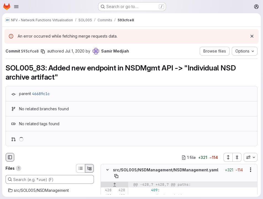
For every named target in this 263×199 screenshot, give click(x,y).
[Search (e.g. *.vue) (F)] (50, 179)
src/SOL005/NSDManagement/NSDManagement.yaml (165, 169)
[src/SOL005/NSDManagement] (49, 190)
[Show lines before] (114, 184)
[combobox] (250, 157)
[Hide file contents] (107, 170)
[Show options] (250, 170)
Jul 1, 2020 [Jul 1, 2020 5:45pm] (75, 51)
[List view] (80, 168)
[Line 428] (107, 190)
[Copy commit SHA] (43, 51)
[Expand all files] (227, 157)
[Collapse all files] (237, 157)
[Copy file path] (116, 176)
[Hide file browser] (10, 157)
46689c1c (41, 93)
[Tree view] (89, 168)
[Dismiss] (252, 36)
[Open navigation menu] (16, 6)
